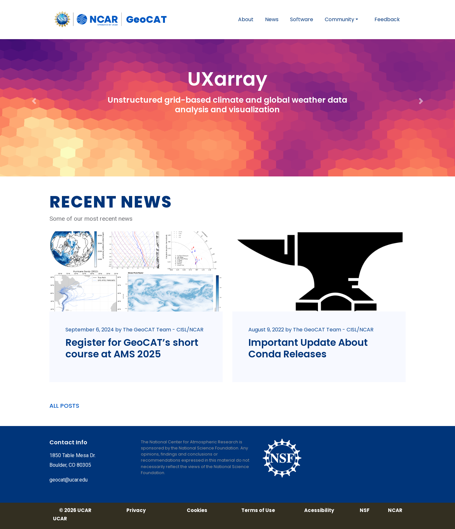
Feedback (387, 19)
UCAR (60, 519)
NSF (365, 510)
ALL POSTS (64, 406)
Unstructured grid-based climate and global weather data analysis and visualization (227, 104)
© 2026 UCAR (75, 510)
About (245, 19)
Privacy (136, 510)
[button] (34, 88)
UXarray (227, 78)
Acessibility (319, 510)
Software (301, 19)
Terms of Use (258, 510)
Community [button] (339, 19)
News (272, 19)
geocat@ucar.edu (68, 480)
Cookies (197, 510)
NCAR (395, 510)
